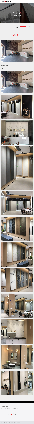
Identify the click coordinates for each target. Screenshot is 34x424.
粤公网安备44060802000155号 (17, 422)
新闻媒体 (11, 26)
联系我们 (17, 27)
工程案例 (29, 26)
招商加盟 (17, 26)
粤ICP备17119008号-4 (10, 422)
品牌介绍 (5, 26)
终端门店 (23, 26)
